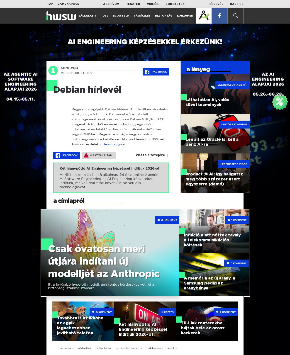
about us (172, 348)
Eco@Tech (121, 16)
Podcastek (175, 4)
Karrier (237, 4)
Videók (153, 4)
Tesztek (133, 4)
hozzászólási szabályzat (129, 348)
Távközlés (142, 16)
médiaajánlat (85, 348)
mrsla (74, 67)
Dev (105, 16)
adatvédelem (155, 348)
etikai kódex (104, 348)
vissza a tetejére (150, 155)
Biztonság (164, 16)
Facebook (156, 72)
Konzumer (185, 16)
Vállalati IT (88, 16)
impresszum (66, 348)
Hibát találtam (98, 155)
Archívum (111, 4)
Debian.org (111, 144)
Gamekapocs (68, 3)
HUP (49, 3)
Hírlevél (216, 4)
